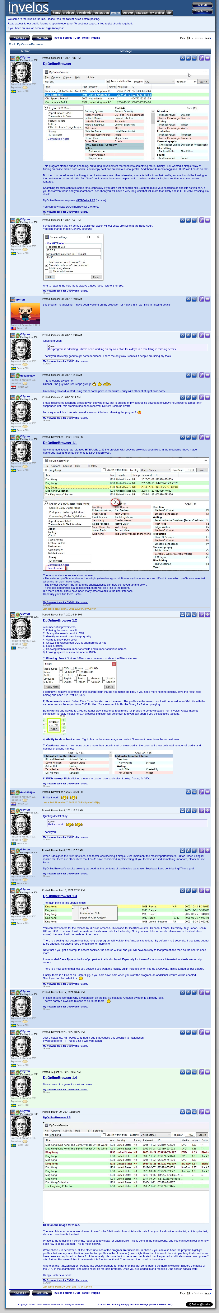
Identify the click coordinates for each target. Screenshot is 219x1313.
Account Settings (139, 1304)
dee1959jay (27, 375)
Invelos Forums (63, 37)
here (95, 206)
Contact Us (104, 1304)
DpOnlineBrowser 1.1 (60, 443)
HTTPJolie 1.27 (85, 200)
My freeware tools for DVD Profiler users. (65, 212)
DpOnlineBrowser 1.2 (60, 620)
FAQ (170, 1304)
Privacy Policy (120, 1304)
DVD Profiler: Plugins (87, 37)
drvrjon (20, 299)
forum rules (73, 18)
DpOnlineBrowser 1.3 (60, 896)
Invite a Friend (158, 1304)
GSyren (25, 57)
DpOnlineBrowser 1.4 (60, 1078)
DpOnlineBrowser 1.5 (56, 1117)
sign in (50, 28)
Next (208, 38)
